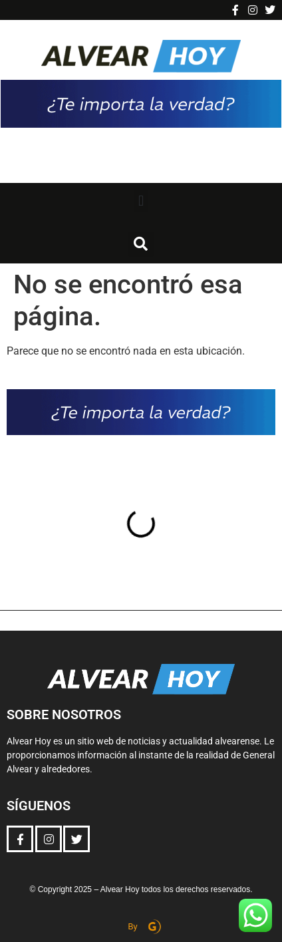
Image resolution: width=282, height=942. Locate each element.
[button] (140, 201)
